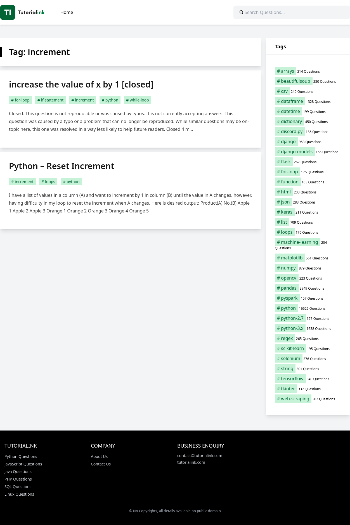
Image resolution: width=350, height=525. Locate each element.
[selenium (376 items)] (308, 358)
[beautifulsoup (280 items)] (308, 81)
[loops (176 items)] (308, 232)
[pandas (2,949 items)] (308, 288)
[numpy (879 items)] (308, 268)
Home (66, 12)
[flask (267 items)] (308, 161)
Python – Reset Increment (61, 166)
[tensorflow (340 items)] (308, 378)
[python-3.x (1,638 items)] (308, 328)
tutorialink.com (191, 462)
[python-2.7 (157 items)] (308, 318)
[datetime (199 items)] (308, 111)
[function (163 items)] (308, 182)
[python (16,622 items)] (308, 308)
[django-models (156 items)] (308, 151)
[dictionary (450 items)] (308, 121)
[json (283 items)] (308, 202)
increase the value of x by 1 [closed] (81, 84)
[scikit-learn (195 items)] (308, 348)
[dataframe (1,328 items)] (308, 101)
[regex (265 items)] (308, 338)
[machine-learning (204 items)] (308, 244)
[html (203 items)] (308, 192)
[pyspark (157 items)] (308, 298)
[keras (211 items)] (308, 212)
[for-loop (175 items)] (308, 171)
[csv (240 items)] (308, 91)
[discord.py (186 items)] (308, 131)
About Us (99, 456)
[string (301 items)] (308, 368)
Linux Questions (19, 494)
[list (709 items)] (308, 222)
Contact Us (101, 464)
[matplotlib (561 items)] (308, 258)
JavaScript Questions (23, 464)
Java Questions (18, 471)
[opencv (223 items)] (308, 278)
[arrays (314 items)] (308, 71)
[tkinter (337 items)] (308, 388)
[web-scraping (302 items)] (308, 398)
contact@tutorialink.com (199, 455)
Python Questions (20, 456)
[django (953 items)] (308, 141)
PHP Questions (18, 479)
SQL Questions (17, 486)
